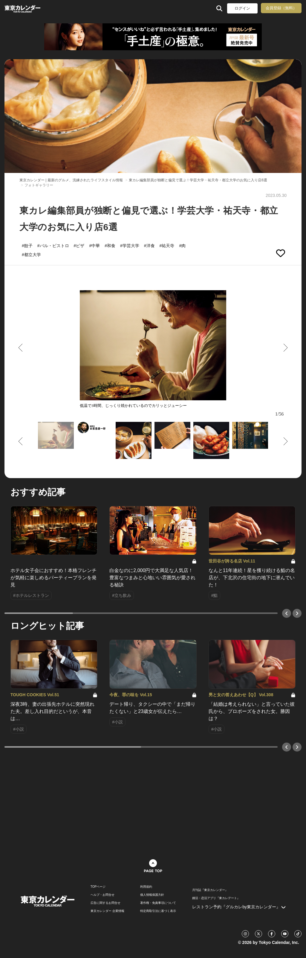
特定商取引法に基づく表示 (158, 911)
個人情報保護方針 (152, 894)
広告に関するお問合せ (105, 902)
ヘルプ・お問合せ (102, 894)
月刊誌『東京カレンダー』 (210, 890)
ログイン (242, 8)
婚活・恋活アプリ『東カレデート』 (216, 898)
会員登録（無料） (281, 8)
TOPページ (98, 886)
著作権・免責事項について (158, 902)
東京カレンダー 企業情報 (107, 911)
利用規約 (146, 886)
